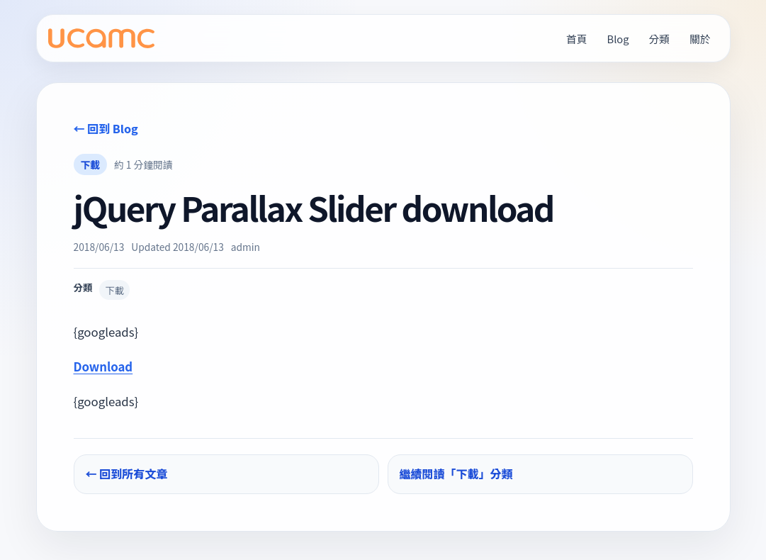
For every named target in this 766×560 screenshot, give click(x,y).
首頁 (576, 38)
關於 (699, 38)
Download (103, 366)
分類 (659, 38)
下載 (91, 164)
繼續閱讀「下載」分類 (456, 473)
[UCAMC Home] (101, 38)
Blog (618, 38)
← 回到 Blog (106, 128)
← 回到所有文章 (127, 473)
